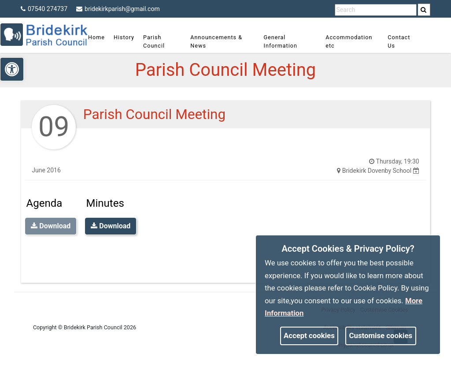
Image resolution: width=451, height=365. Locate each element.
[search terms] (376, 10)
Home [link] (100, 37)
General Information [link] (281, 41)
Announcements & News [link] (219, 41)
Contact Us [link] (395, 41)
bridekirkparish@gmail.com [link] (118, 8)
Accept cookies (309, 335)
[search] (424, 10)
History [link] (128, 37)
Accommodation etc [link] (347, 41)
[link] (423, 10)
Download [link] (110, 226)
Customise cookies (381, 335)
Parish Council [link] (158, 41)
